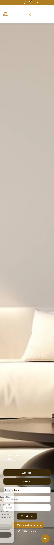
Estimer (27, 481)
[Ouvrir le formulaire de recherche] (27, 516)
